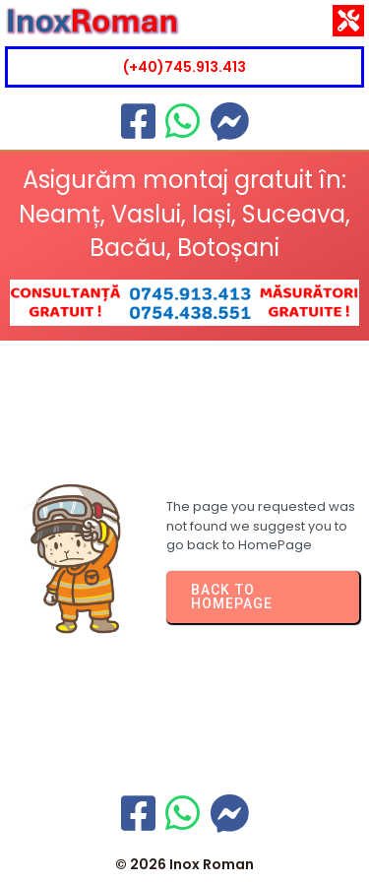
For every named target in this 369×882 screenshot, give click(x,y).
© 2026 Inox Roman (184, 864)
